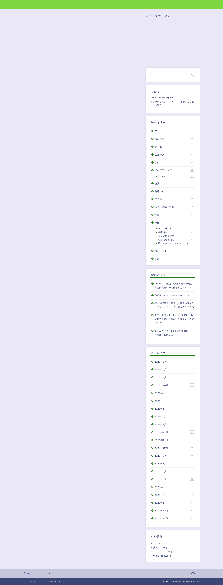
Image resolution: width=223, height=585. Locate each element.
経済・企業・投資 (174, 206)
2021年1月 (174, 424)
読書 (174, 214)
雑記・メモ (174, 250)
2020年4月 (174, 479)
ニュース (174, 154)
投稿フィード (160, 547)
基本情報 (176, 232)
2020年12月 (174, 432)
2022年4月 (174, 369)
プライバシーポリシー (35, 581)
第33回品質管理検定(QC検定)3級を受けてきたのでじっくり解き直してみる (174, 305)
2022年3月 (174, 377)
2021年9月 (174, 392)
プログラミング (174, 170)
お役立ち (174, 138)
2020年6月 (174, 463)
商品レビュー (174, 191)
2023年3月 (174, 361)
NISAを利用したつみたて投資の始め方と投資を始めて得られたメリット (174, 286)
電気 (174, 258)
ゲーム (174, 146)
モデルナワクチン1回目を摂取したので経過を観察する (174, 333)
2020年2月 (174, 494)
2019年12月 (174, 510)
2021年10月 (174, 385)
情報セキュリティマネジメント (176, 243)
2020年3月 (174, 486)
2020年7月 (174, 455)
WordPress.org (162, 555)
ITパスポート (176, 228)
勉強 (174, 183)
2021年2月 (174, 416)
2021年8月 (174, 400)
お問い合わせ (54, 581)
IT (174, 130)
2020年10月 (174, 447)
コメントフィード (163, 551)
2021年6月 (174, 408)
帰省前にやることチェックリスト (172, 295)
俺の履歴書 (31, 4)
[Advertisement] (172, 42)
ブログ (174, 162)
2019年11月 (174, 518)
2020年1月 (174, 502)
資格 (174, 222)
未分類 (174, 198)
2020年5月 (174, 471)
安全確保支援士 (176, 235)
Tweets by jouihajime (161, 97)
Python (176, 176)
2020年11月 (174, 439)
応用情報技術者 (176, 239)
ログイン (158, 543)
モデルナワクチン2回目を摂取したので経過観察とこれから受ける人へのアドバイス (174, 319)
